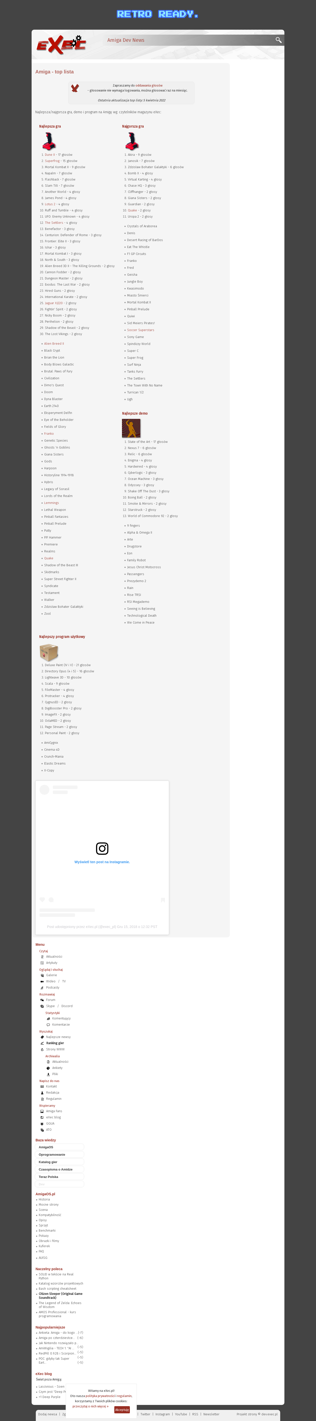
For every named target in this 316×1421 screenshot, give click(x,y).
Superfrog (52, 161)
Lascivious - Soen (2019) (56, 1386)
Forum (50, 1000)
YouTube (181, 1414)
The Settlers (54, 223)
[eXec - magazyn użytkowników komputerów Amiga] (61, 44)
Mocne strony (49, 1204)
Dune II (50, 155)
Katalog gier (48, 1162)
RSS (195, 1414)
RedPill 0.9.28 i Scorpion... (57, 1353)
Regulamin (53, 1099)
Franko (49, 433)
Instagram (163, 1414)
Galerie (51, 975)
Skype (50, 1006)
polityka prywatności (100, 1396)
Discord (67, 1006)
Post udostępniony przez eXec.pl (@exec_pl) (81, 927)
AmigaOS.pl (45, 1194)
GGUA (50, 1123)
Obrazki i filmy (49, 1241)
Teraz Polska (48, 1177)
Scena (43, 1210)
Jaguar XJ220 (54, 303)
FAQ (41, 1251)
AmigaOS (46, 1147)
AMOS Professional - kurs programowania (57, 1314)
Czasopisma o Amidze (56, 1169)
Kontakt (51, 1086)
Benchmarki (47, 1230)
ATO (49, 1129)
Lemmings (51, 503)
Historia (44, 1199)
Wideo (51, 981)
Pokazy (44, 1236)
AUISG (43, 1258)
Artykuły (51, 963)
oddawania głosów (149, 85)
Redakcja (52, 1092)
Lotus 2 (50, 204)
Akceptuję (122, 1410)
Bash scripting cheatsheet (57, 1288)
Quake (48, 558)
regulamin (124, 1396)
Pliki (55, 1074)
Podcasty (52, 987)
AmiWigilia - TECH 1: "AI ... (56, 1348)
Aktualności (54, 956)
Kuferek (44, 1246)
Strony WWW (55, 1049)
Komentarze (61, 1024)
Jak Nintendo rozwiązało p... (59, 1343)
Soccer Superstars (140, 330)
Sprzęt (43, 1225)
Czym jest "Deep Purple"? (57, 1392)
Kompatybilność (50, 1215)
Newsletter (211, 1414)
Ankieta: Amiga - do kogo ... (58, 1332)
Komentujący (61, 1018)
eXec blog (53, 1117)
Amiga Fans (54, 1111)
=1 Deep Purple (49, 1397)
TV (64, 981)
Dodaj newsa (47, 1414)
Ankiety (57, 1068)
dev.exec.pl (269, 1414)
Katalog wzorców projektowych (61, 1283)
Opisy (43, 1220)
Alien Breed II (54, 343)
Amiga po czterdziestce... (57, 1338)
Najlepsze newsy (58, 1037)
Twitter (145, 1414)
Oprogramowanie (52, 1154)
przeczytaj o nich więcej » (91, 1406)
